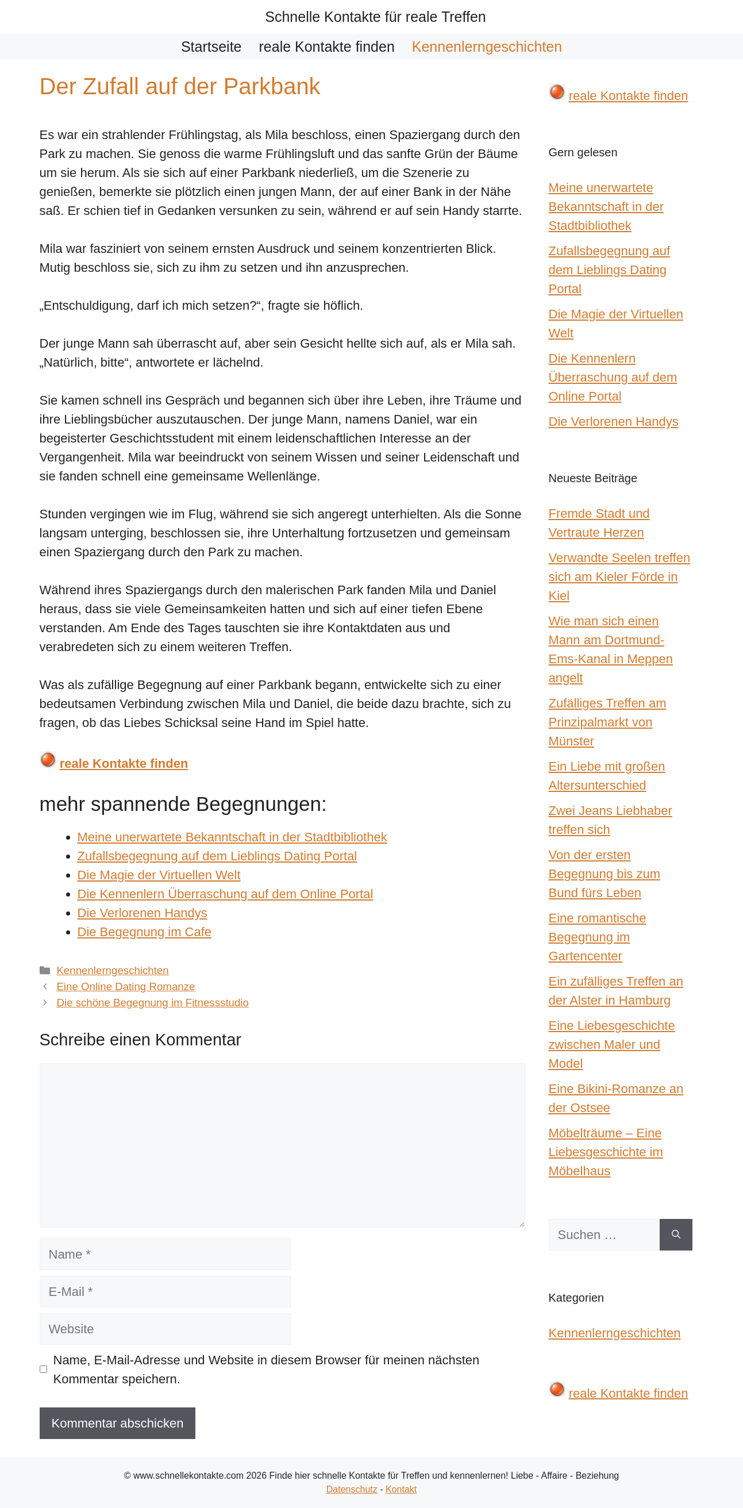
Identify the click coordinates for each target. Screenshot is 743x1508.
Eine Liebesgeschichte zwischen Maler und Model (612, 1044)
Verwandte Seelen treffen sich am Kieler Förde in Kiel (620, 577)
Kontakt (401, 1489)
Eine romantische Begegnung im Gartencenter (597, 937)
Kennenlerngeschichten (487, 47)
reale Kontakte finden (327, 47)
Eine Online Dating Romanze (125, 986)
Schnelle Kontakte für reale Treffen (375, 17)
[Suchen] (676, 1235)
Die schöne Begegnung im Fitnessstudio (152, 1003)
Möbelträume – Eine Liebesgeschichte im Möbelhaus (606, 1152)
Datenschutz (352, 1489)
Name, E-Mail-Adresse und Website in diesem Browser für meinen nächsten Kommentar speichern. (266, 1369)
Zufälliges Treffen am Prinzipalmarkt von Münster (608, 722)
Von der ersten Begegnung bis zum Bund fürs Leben (604, 874)
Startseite (211, 47)
